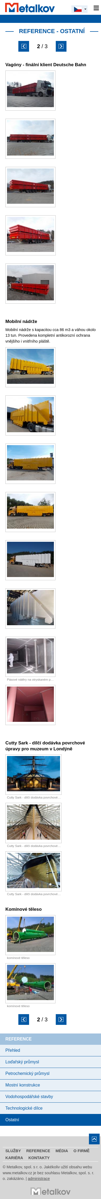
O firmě (82, 1151)
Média (61, 1151)
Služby (13, 1151)
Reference (38, 1151)
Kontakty (39, 1158)
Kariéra (14, 1158)
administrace (39, 1178)
